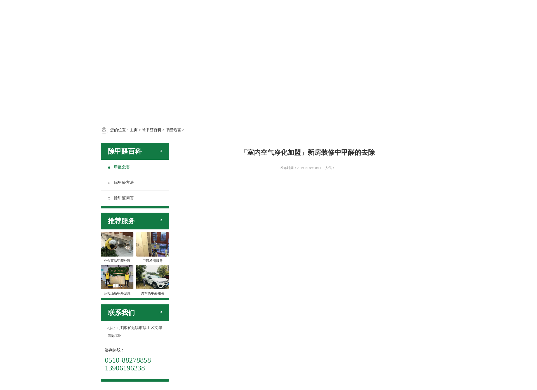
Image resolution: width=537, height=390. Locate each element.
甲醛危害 (119, 167)
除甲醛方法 (121, 182)
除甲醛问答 (121, 198)
